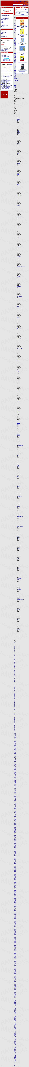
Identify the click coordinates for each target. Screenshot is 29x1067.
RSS (24, 2)
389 (15, 990)
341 (15, 947)
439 (15, 1034)
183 (15, 807)
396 (15, 996)
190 (15, 813)
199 (15, 821)
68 (14, 705)
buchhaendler (20, 526)
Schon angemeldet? (4, 49)
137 (15, 766)
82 (14, 717)
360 (15, 964)
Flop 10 (2, 35)
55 (14, 693)
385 (15, 986)
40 (14, 680)
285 (15, 897)
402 (15, 1001)
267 (15, 881)
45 (14, 684)
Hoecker (21, 9)
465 (15, 1057)
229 (15, 848)
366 (15, 969)
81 (14, 716)
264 (15, 879)
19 (14, 661)
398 (15, 998)
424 (15, 1021)
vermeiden (19, 338)
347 (15, 952)
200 (15, 822)
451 (15, 1045)
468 (15, 1060)
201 (15, 823)
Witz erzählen (4, 36)
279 (15, 892)
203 (15, 825)
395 (15, 995)
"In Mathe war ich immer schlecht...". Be (22, 70)
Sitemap (25, 1)
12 (14, 655)
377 (15, 979)
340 (15, 946)
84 (14, 719)
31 (14, 672)
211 (15, 832)
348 (15, 953)
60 (14, 698)
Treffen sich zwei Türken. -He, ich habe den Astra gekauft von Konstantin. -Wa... (6, 86)
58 (14, 696)
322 (15, 930)
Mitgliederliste (3, 50)
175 (15, 800)
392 (15, 992)
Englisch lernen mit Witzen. (22, 26)
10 (14, 653)
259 (15, 874)
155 (15, 782)
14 (14, 657)
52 (14, 691)
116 (15, 747)
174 (15, 799)
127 (15, 757)
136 (15, 765)
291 (15, 903)
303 (15, 913)
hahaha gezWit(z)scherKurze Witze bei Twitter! (6, 59)
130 (15, 29)
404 (15, 1003)
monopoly (19, 226)
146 (15, 774)
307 (15, 917)
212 (15, 833)
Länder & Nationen (5, 18)
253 (15, 869)
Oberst (15, 39)
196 (15, 818)
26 (14, 668)
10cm (15, 85)
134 (15, 763)
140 (15, 769)
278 (15, 891)
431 (15, 1027)
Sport (2, 22)
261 (15, 876)
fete (18, 476)
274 (15, 888)
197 (15, 819)
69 (14, 706)
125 (15, 25)
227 (15, 846)
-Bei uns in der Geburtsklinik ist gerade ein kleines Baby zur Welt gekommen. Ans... (6, 81)
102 (15, 735)
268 (15, 882)
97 (14, 731)
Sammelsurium (4, 25)
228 (15, 847)
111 (15, 743)
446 (15, 1040)
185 (15, 809)
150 (15, 778)
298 (15, 909)
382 (15, 983)
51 (14, 690)
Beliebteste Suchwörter (16, 5)
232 (15, 850)
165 (15, 791)
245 (15, 862)
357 (15, 961)
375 (15, 977)
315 (15, 924)
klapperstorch (20, 516)
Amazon (22, 73)
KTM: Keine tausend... (6, 69)
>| (14, 34)
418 (15, 1015)
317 (15, 926)
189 (15, 812)
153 (15, 780)
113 (15, 745)
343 (15, 949)
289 (15, 901)
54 (14, 692)
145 (15, 773)
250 (15, 866)
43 (14, 683)
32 (14, 673)
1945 (15, 74)
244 (15, 861)
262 (15, 877)
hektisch (19, 216)
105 (15, 738)
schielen (19, 256)
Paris (15, 70)
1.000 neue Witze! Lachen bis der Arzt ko (22, 35)
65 (14, 702)
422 (15, 1019)
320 (15, 928)
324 (15, 932)
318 (15, 927)
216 (15, 836)
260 (15, 875)
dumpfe (18, 486)
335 (15, 942)
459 (15, 1052)
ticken (18, 609)
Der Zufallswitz (3, 54)
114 (15, 746)
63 (14, 700)
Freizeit (2, 24)
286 (15, 898)
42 (14, 682)
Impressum (16, 1)
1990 (15, 71)
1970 (15, 75)
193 (15, 816)
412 (15, 1010)
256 (15, 872)
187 (15, 810)
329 (15, 936)
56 (14, 694)
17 (14, 660)
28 (14, 669)
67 (14, 704)
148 (15, 776)
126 (15, 26)
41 (14, 681)
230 (15, 849)
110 (15, 742)
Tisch (15, 57)
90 (14, 724)
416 (15, 1014)
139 (15, 768)
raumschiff (19, 496)
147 (15, 775)
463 (15, 1055)
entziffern (19, 286)
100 (15, 733)
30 (14, 671)
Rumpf (15, 44)
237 (15, 855)
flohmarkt (19, 328)
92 (14, 726)
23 (14, 665)
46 (14, 685)
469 (15, 1061)
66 (14, 703)
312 (15, 921)
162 (15, 788)
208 (15, 829)
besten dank (18, 120)
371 (15, 974)
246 (15, 863)
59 (14, 697)
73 (14, 709)
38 (14, 678)
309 (15, 919)
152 (15, 779)
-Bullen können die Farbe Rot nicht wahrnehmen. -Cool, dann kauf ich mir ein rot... (6, 67)
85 (14, 720)
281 (15, 894)
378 (15, 980)
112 (15, 744)
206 (15, 827)
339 (15, 945)
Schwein (25, 9)
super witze (18, 174)
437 (15, 1032)
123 (15, 754)
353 (15, 958)
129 (15, 28)
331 (15, 938)
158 (15, 785)
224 (15, 843)
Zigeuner (17, 9)
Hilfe (27, 2)
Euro (16, 80)
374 (15, 976)
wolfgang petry (19, 579)
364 (15, 967)
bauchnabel (19, 296)
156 (15, 783)
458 (15, 1051)
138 (15, 767)
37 (14, 677)
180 (15, 804)
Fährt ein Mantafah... (6, 65)
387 (15, 988)
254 (15, 870)
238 (15, 856)
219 (15, 839)
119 (15, 750)
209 (15, 830)
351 (15, 956)
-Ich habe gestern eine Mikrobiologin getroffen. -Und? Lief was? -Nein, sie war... (6, 75)
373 (15, 975)
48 (14, 687)
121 (15, 752)
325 (15, 933)
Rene (15, 60)
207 (15, 828)
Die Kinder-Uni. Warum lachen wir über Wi (22, 53)
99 (14, 732)
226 (15, 845)
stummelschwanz (21, 266)
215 (15, 835)
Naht (15, 81)
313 (15, 922)
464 (15, 1056)
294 (15, 905)
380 (15, 982)
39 (14, 679)
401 (15, 1000)
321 (15, 929)
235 (15, 853)
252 (15, 868)
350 (15, 955)
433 (15, 1029)
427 (15, 1023)
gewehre (19, 589)
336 (15, 943)
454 (15, 1047)
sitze (18, 153)
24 (14, 666)
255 (15, 871)
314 (15, 923)
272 (15, 886)
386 (15, 987)
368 (15, 971)
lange (18, 236)
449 (15, 1043)
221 (15, 841)
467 (15, 1059)
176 (15, 801)
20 (14, 662)
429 (15, 1025)
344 (15, 950)
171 (15, 796)
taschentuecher (20, 599)
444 (15, 1038)
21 (14, 663)
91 (14, 725)
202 (15, 824)
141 (15, 770)
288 (15, 900)
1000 (15, 68)
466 (15, 1058)
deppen (18, 390)
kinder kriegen (18, 435)
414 (15, 1012)
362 (15, 966)
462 (15, 1054)
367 (15, 970)
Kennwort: (3, 42)
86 (14, 721)
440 (15, 1035)
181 (15, 805)
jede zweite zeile (18, 423)
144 (15, 772)
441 (15, 1036)
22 (14, 664)
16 (14, 659)
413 (15, 1011)
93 (14, 727)
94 (14, 728)
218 (15, 838)
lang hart (18, 411)
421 (15, 1018)
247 (15, 864)
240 (15, 857)
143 (15, 771)
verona (18, 143)
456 (15, 1049)
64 (14, 701)
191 (15, 814)
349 (15, 954)
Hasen (15, 59)
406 (15, 1005)
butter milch (18, 206)
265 (15, 880)
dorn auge (18, 370)
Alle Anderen (16, 77)
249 (15, 865)
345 (15, 951)
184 (15, 808)
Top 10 (2, 33)
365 (15, 968)
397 (15, 997)
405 (15, 1004)
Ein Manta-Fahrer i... (6, 84)
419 (15, 1016)
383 (15, 984)
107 (15, 739)
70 (14, 707)
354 (15, 959)
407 (15, 1006)
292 (15, 904)
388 (15, 989)
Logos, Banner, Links (5, 56)
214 (15, 834)
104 (15, 737)
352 (15, 957)
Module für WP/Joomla (5, 55)
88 (14, 723)
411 (15, 1009)
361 (15, 965)
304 (15, 914)
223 (15, 842)
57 (14, 695)
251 (15, 867)
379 (15, 981)
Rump (15, 43)
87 (14, 722)
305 (15, 915)
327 (15, 935)
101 (15, 734)
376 (15, 978)
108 (15, 740)
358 (15, 962)
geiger (18, 400)
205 (15, 826)
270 (15, 884)
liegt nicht (18, 466)
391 (15, 991)
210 (15, 831)
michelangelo (20, 445)
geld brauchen (19, 307)
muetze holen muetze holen (18, 132)
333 (15, 940)
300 (15, 911)
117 (15, 748)
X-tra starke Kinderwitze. (22, 43)
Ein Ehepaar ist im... (6, 78)
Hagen (15, 61)
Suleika (15, 72)
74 (14, 710)
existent (18, 629)
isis (17, 455)
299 (15, 910)
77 (14, 713)
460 (15, 1053)
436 (15, 1031)
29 (14, 670)
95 (14, 729)
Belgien (15, 49)
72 (14, 708)
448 (15, 1042)
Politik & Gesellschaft (5, 19)
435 (15, 1030)
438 (15, 1033)
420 (15, 1017)
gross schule (18, 185)
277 (15, 890)
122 (15, 753)
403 (15, 1002)
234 (15, 852)
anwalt (18, 163)
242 (15, 859)
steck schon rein (18, 537)
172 (15, 797)
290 (15, 902)
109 (15, 741)
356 (15, 960)
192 (15, 815)
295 (15, 906)
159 (15, 786)
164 (15, 790)
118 (15, 749)
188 (15, 811)
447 (15, 1041)
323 (15, 931)
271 (15, 885)
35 (14, 676)
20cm (15, 73)
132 (15, 762)
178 (15, 802)
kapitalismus (19, 246)
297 (15, 908)
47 (14, 686)
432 (15, 1028)
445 (15, 1039)
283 (15, 896)
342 (15, 948)
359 (15, 963)
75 (14, 711)
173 (15, 798)
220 (15, 840)
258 (15, 873)
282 (15, 895)
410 (15, 1008)
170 (15, 795)
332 (15, 939)
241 (15, 858)
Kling (15, 46)
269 (15, 883)
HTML (6, 10)
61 (14, 699)
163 (15, 789)
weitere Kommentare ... (5, 88)
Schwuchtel (26, 11)
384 (15, 985)
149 (15, 777)
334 (15, 941)
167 (15, 793)
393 (15, 993)
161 (15, 787)
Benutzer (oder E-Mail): (5, 40)
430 (15, 1026)
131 (15, 30)
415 (15, 1013)
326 (15, 934)
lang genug (18, 359)
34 (14, 675)
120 (15, 751)
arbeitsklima (19, 195)
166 (15, 792)
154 (15, 781)
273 (15, 887)
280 (15, 893)
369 (15, 972)
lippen (18, 276)
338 (15, 944)
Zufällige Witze (4, 30)
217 (15, 837)
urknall (18, 506)
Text (10, 10)
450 (15, 1044)
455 (15, 1048)
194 (15, 817)
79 (14, 715)
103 (15, 736)
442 (15, 1037)
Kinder (18, 14)
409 (15, 1007)
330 (15, 937)
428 (15, 1024)
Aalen (15, 62)
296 (15, 907)
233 (15, 851)
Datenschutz (21, 1)
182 (15, 806)
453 (15, 1046)
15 (14, 658)
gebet (18, 619)
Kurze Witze (3, 32)
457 (15, 1050)
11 (14, 654)
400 (15, 999)
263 (15, 878)
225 (15, 844)
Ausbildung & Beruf (5, 15)
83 (14, 718)
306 (15, 916)
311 (15, 920)
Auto (2, 21)
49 (14, 688)
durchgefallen (20, 348)
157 (15, 784)
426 (15, 1022)
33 (14, 674)
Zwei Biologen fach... (6, 73)
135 (15, 764)
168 (15, 794)
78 (14, 714)
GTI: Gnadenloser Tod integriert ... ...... (6, 71)
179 (15, 803)
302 (15, 912)
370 (15, 973)
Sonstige (3, 26)
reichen (18, 568)
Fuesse (22, 11)
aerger (18, 548)
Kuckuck (15, 56)
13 (14, 656)
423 (15, 1020)
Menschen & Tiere (5, 17)
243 (15, 860)
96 (14, 730)
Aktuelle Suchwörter (24, 5)
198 (15, 820)
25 (14, 667)
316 (15, 925)
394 (15, 994)
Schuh (15, 45)
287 (15, 899)
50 (14, 689)
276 (15, 889)
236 (15, 854)
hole (18, 380)
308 (15, 918)
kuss (18, 558)
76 (14, 712)
